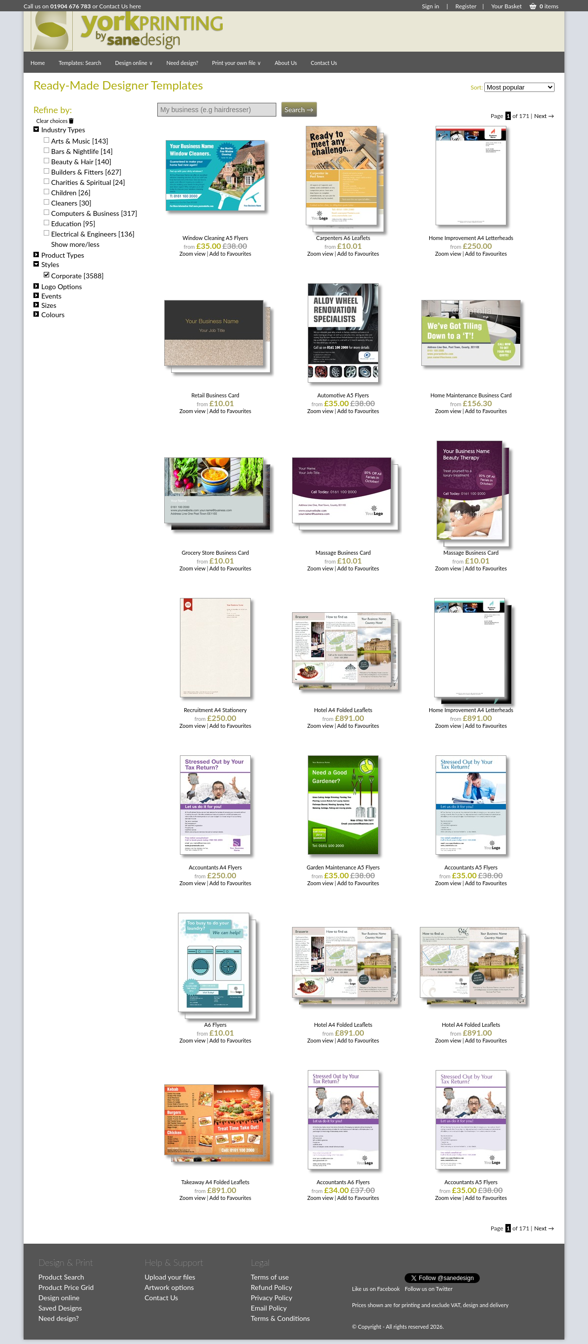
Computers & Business (94, 213)
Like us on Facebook (376, 1288)
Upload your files (170, 1277)
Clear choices (55, 121)
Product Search (61, 1277)
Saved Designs (60, 1308)
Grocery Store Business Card (215, 552)
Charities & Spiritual (88, 182)
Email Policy (269, 1308)
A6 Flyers (215, 1024)
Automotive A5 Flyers (343, 395)
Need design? (183, 63)
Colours (48, 314)
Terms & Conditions (280, 1318)
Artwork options (169, 1287)
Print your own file (236, 63)
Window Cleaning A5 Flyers (215, 238)
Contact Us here (120, 6)
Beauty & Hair (81, 161)
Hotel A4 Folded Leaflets (343, 710)
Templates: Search (80, 63)
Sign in (430, 6)
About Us (286, 63)
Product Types (58, 255)
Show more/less (75, 244)
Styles (46, 264)
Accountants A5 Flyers (471, 867)
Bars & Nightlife (82, 151)
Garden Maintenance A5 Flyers (343, 867)
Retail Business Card (215, 395)
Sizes (45, 305)
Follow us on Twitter (428, 1288)
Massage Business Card (343, 552)
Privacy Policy (271, 1297)
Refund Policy (271, 1287)
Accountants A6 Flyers (343, 1182)
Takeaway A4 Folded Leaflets (215, 1182)
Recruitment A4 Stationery (215, 710)
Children (70, 192)
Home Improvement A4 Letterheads (471, 238)
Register (465, 6)
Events (47, 296)
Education (73, 223)
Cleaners (71, 203)
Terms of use (270, 1277)
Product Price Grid (66, 1287)
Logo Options (57, 286)
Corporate (77, 275)
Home (37, 63)
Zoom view (193, 253)
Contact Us (324, 63)
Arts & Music (79, 141)
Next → (544, 115)
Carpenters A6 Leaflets (343, 238)
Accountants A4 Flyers (215, 867)
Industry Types (59, 129)
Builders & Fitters (86, 172)
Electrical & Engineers (93, 234)
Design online (134, 63)
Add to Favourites (230, 253)
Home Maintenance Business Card (470, 395)
